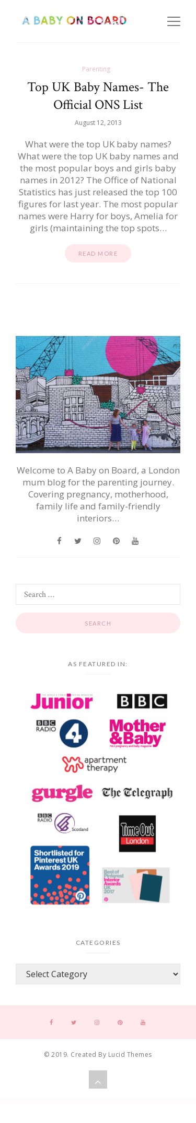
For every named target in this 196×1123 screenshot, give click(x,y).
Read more (98, 253)
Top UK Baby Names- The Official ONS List (98, 96)
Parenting (96, 69)
